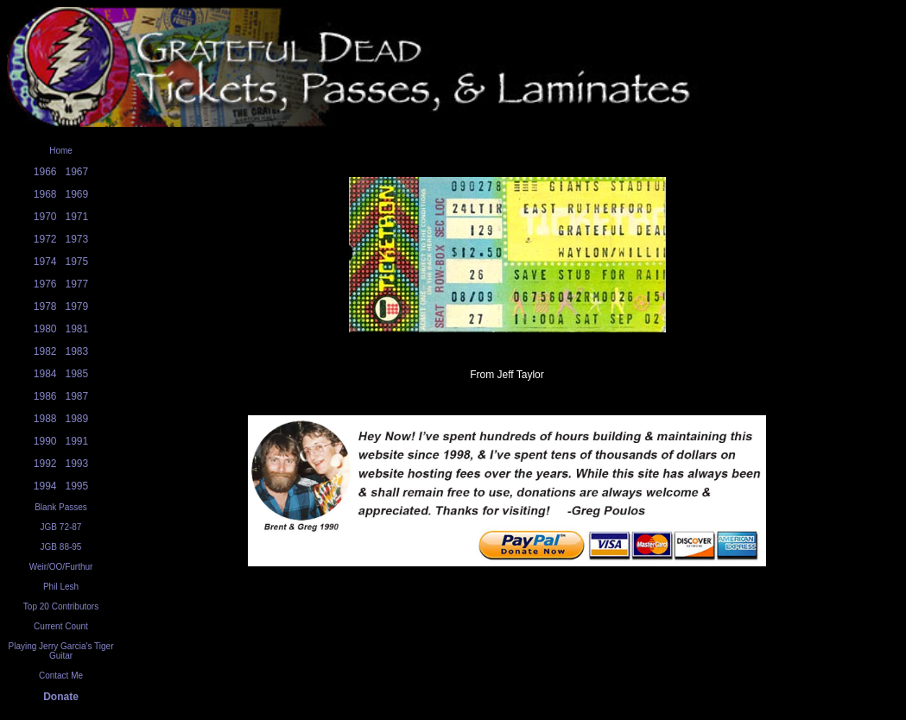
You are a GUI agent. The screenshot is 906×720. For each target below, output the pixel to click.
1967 (77, 172)
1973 (77, 239)
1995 (77, 486)
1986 (45, 396)
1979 (77, 306)
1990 (45, 441)
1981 (77, 329)
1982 (45, 351)
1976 (45, 284)
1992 (45, 464)
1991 (77, 441)
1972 (45, 239)
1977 (77, 284)
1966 (45, 172)
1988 (45, 419)
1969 (77, 194)
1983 (77, 351)
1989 (77, 419)
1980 (45, 329)
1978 (45, 306)
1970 (45, 217)
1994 (45, 486)
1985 (77, 374)
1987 (77, 396)
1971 (77, 217)
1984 (45, 374)
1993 (77, 464)
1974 (45, 262)
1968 (45, 194)
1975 (77, 262)
